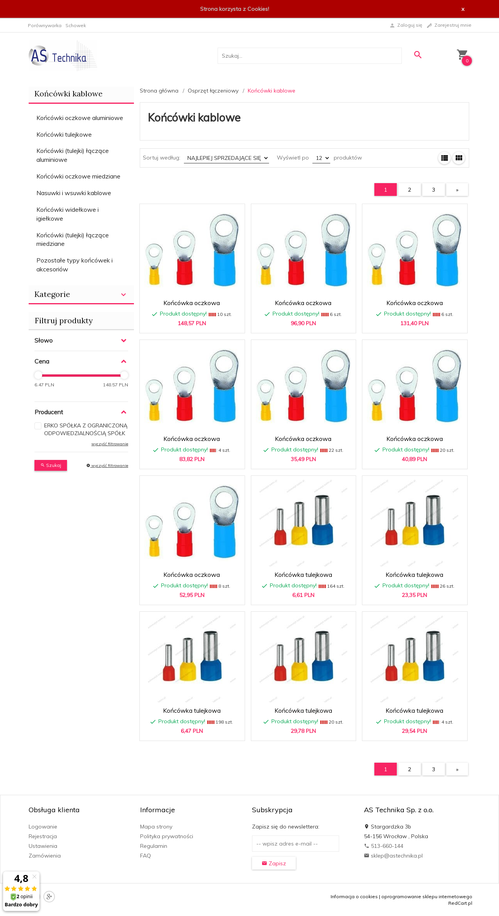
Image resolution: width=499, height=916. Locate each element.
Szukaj (50, 465)
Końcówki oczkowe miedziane (78, 176)
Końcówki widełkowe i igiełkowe (67, 214)
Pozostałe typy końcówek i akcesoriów (74, 264)
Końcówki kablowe (68, 93)
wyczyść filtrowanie (109, 443)
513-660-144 (383, 845)
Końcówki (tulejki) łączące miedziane (72, 239)
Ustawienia (43, 845)
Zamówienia (45, 855)
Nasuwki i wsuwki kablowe (73, 193)
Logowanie (43, 826)
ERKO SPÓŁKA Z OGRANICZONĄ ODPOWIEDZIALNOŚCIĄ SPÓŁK (85, 429)
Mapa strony (156, 826)
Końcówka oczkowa (191, 303)
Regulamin (153, 845)
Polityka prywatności (166, 836)
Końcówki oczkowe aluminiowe (79, 118)
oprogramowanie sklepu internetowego (426, 896)
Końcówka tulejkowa (303, 574)
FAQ (145, 855)
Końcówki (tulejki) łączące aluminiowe (72, 155)
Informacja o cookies (354, 896)
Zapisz (274, 863)
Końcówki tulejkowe (64, 134)
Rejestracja (43, 836)
